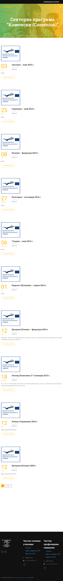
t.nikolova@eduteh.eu (31, 560)
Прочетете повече (8, 77)
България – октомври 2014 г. (26, 197)
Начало (28, 548)
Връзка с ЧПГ (51, 557)
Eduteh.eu (14, 69)
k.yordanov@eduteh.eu (52, 564)
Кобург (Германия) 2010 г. (25, 421)
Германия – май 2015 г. (23, 109)
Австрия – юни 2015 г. (23, 64)
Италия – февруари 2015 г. (25, 153)
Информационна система (51, 2)
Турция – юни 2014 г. (22, 241)
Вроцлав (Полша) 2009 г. (24, 465)
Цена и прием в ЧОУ (32, 551)
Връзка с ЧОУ (30, 554)
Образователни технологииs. (23, 577)
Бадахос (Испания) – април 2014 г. (29, 285)
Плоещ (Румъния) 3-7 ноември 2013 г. (31, 375)
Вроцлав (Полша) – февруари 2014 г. (30, 329)
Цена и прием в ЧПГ (53, 554)
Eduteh (13, 577)
